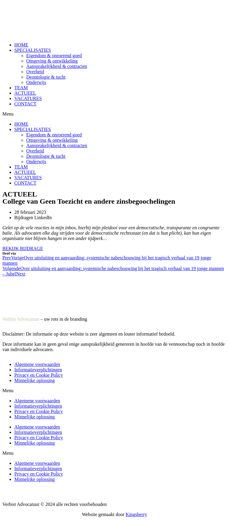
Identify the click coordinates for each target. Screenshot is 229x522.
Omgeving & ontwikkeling (52, 60)
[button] (114, 114)
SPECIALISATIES (32, 50)
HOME (21, 44)
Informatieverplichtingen (38, 369)
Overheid (35, 71)
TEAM (21, 87)
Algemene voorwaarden (37, 364)
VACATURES (28, 98)
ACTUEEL (25, 93)
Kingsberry (136, 514)
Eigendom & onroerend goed (54, 55)
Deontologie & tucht (46, 77)
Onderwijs (36, 82)
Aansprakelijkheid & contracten (56, 66)
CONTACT (25, 103)
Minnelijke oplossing (34, 380)
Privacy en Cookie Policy (38, 375)
